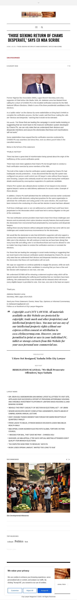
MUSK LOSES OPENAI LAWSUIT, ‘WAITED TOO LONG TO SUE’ (32, 447)
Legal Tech (62, 585)
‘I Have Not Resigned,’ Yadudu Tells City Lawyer (38, 358)
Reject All (30, 590)
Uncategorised (13, 58)
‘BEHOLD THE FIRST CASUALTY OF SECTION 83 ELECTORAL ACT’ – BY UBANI (38, 408)
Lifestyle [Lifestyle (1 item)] (10, 542)
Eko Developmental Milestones (18, 516)
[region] (30, 581)
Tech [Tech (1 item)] (26, 542)
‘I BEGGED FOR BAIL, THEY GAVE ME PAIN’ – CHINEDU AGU (31, 435)
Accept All (44, 590)
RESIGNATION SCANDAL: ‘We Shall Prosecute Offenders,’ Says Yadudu (38, 371)
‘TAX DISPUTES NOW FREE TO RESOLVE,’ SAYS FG (28, 444)
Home (9, 46)
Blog (13, 46)
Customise (15, 590)
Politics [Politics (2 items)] (19, 541)
